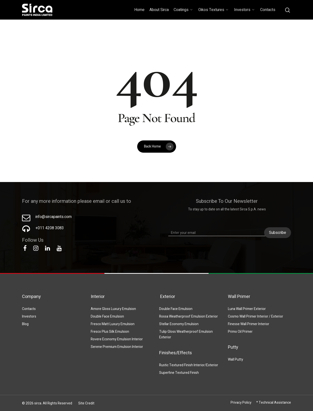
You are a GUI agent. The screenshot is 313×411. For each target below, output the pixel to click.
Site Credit (86, 403)
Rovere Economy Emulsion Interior (117, 339)
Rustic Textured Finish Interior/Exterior (188, 365)
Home (139, 9)
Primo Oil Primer (240, 331)
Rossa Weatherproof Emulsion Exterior (188, 316)
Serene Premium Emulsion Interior (117, 346)
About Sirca (159, 9)
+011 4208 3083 (49, 228)
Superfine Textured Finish (179, 372)
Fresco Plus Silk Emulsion (110, 331)
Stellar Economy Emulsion (179, 324)
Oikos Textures (213, 9)
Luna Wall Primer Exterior (247, 308)
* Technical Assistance (273, 402)
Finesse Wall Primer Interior (248, 324)
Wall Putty (235, 359)
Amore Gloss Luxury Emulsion (113, 308)
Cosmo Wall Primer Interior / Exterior (255, 316)
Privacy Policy (241, 402)
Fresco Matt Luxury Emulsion (112, 324)
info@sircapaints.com (53, 217)
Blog (25, 324)
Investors (244, 9)
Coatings (183, 9)
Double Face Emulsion (107, 316)
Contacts (267, 9)
